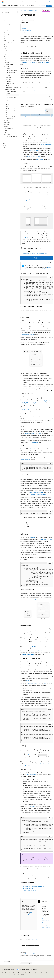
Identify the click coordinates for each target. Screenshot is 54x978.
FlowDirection (39, 159)
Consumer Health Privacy (40, 972)
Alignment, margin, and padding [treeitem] (10, 61)
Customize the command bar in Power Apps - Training (32, 953)
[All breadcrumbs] (21, 10)
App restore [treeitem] (6, 28)
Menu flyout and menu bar (29, 890)
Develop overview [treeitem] (6, 17)
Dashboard (49, 5)
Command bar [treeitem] (10, 95)
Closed (39, 650)
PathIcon (39, 433)
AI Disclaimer (4, 972)
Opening (34, 650)
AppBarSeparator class (41, 253)
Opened (35, 683)
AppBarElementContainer (26, 409)
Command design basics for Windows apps (33, 886)
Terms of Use (4, 974)
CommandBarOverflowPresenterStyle (35, 492)
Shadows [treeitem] (7, 130)
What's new (42, 5)
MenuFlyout (34, 599)
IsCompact (32, 448)
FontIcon (33, 433)
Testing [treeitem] (5, 54)
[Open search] (47, 2)
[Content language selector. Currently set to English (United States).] (8, 969)
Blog (19, 972)
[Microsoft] (3, 2)
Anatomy (24, 26)
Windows (26, 10)
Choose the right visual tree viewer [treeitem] (11, 137)
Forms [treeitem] (7, 85)
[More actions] (51, 10)
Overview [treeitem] (6, 21)
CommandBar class (35, 251)
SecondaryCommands (35, 150)
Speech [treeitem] (5, 52)
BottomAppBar (25, 237)
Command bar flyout (28, 888)
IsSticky (28, 754)
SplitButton (32, 537)
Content (31, 127)
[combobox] (10, 12)
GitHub (43, 268)
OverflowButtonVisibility (46, 144)
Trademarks (11, 974)
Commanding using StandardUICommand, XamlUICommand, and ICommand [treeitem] (11, 75)
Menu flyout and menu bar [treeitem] (12, 99)
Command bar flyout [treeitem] (11, 97)
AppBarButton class (45, 251)
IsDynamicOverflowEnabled (33, 156)
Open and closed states (39, 90)
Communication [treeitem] (7, 32)
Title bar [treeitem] (8, 114)
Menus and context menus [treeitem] (11, 92)
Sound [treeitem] (6, 132)
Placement (24, 28)
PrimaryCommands (38, 131)
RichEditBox (32, 806)
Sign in (50, 1)
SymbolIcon (27, 433)
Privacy (30, 972)
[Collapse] (17, 9)
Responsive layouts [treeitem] (9, 128)
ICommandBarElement (25, 401)
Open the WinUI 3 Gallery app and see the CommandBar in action (37, 257)
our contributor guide (27, 913)
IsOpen (27, 680)
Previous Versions (13, 972)
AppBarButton (23, 62)
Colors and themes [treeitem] (9, 64)
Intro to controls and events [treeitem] (12, 70)
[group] (36, 291)
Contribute (25, 972)
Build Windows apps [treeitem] (7, 15)
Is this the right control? (27, 25)
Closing (39, 683)
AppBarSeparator (44, 62)
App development (33, 10)
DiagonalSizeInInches (29, 200)
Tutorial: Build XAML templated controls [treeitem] (10, 117)
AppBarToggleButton (33, 62)
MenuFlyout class (27, 892)
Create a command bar (27, 30)
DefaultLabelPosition (25, 459)
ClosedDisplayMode (30, 646)
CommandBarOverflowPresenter (39, 494)
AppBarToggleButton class (29, 253)
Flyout (40, 599)
